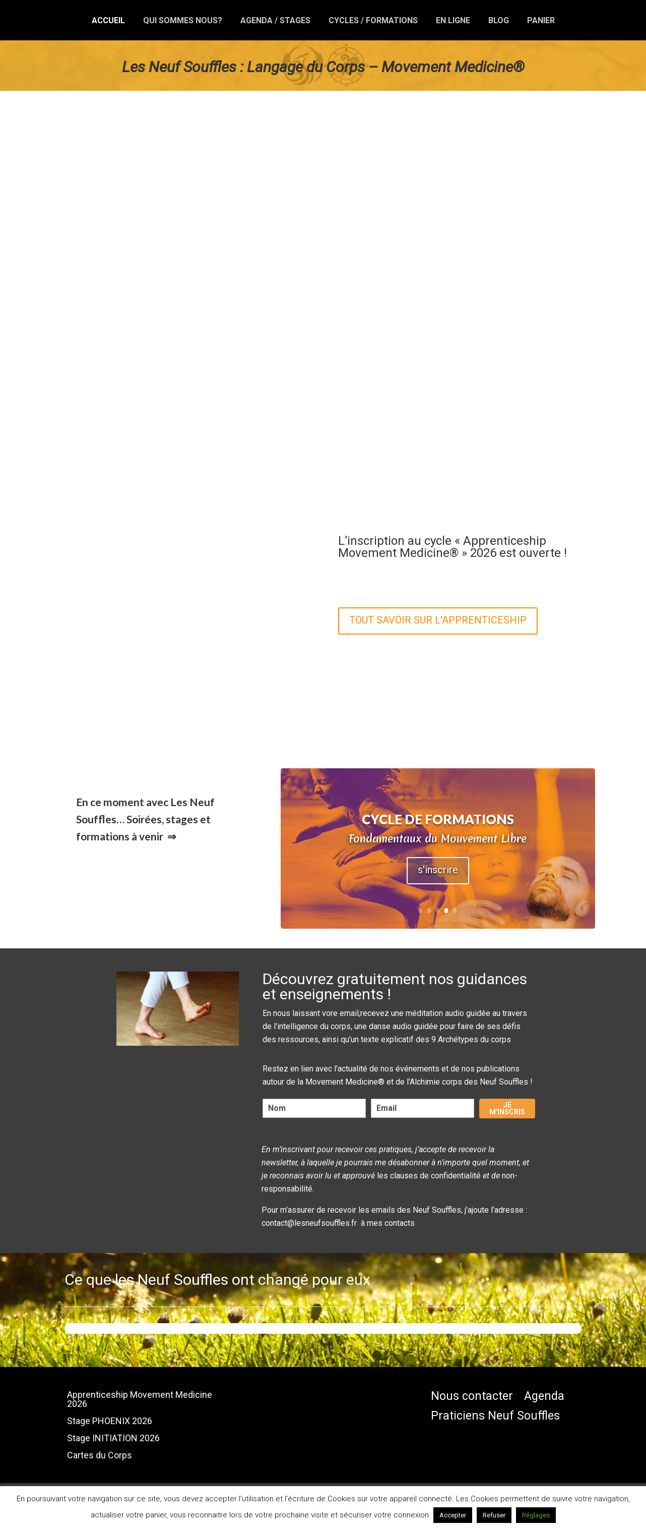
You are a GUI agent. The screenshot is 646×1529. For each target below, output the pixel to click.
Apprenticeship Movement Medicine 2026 (139, 1399)
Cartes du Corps (99, 1455)
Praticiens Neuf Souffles (495, 1416)
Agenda (544, 1396)
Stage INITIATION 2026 (113, 1438)
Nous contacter (472, 1396)
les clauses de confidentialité (429, 1175)
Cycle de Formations (438, 819)
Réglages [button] (536, 1515)
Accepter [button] (452, 1515)
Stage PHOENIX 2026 (109, 1421)
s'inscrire (438, 870)
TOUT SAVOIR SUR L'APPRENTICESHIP (438, 620)
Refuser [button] (494, 1515)
